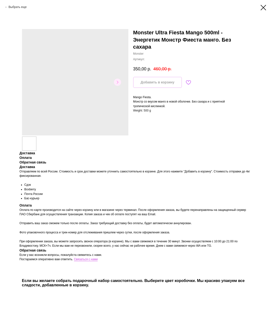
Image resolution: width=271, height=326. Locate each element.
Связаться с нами (86, 259)
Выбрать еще (17, 7)
